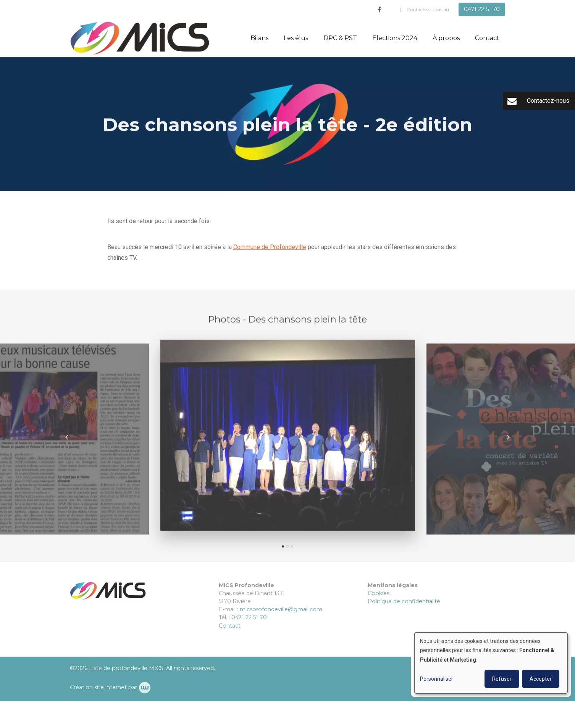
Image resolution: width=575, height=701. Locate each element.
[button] (283, 549)
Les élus (296, 38)
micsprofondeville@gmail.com (281, 609)
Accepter (541, 679)
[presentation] (66, 439)
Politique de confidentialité (404, 601)
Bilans (259, 38)
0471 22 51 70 (249, 617)
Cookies (378, 593)
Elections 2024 (394, 38)
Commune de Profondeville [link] (269, 247)
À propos (446, 38)
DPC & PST (340, 38)
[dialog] (491, 663)
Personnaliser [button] (436, 679)
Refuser (502, 679)
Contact (487, 38)
